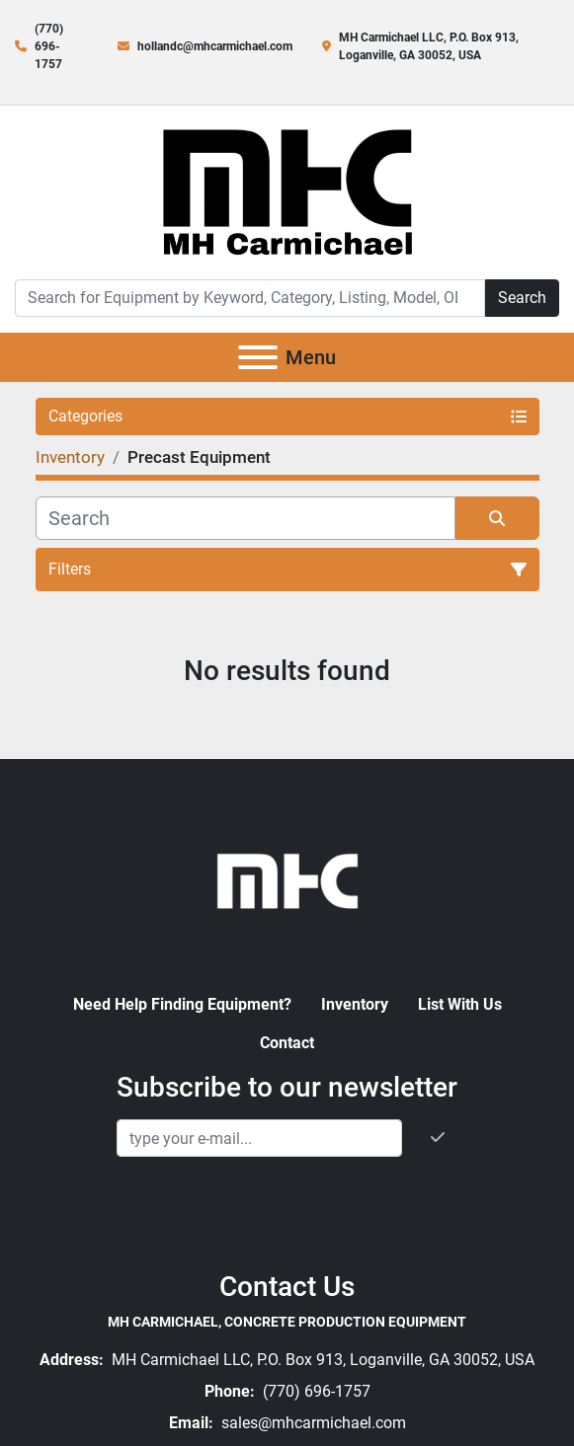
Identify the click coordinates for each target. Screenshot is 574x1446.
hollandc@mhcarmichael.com (214, 46)
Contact (287, 1042)
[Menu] (258, 357)
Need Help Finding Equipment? (182, 1004)
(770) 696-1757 (49, 46)
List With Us (460, 1004)
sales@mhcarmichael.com (311, 1422)
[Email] (259, 1138)
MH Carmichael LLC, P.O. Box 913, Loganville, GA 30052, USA (321, 1359)
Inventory (354, 1004)
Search (522, 297)
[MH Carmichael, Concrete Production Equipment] (287, 879)
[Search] (250, 298)
